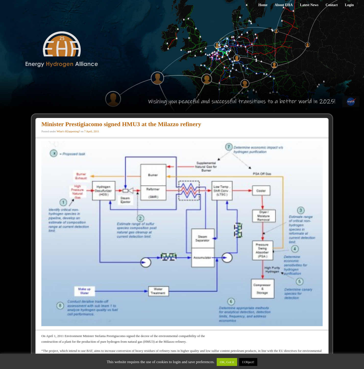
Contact (332, 5)
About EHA (284, 5)
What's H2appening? (68, 131)
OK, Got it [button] (227, 362)
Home (263, 5)
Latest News (309, 5)
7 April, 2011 (91, 131)
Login (349, 5)
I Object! (248, 362)
